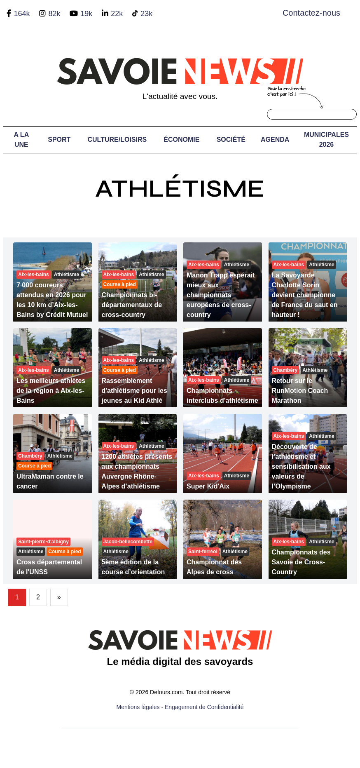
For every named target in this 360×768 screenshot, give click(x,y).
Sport (59, 139)
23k (146, 13)
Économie (181, 139)
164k (22, 13)
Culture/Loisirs (117, 139)
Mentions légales (138, 707)
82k (54, 13)
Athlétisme (180, 189)
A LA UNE (21, 139)
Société (231, 139)
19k (86, 13)
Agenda (275, 139)
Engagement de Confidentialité (204, 707)
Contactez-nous (311, 12)
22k (117, 13)
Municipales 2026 (326, 139)
